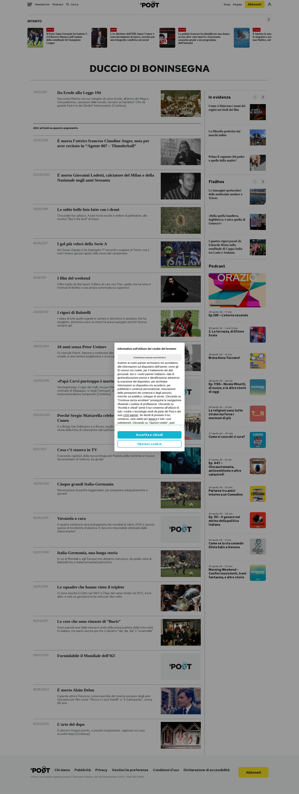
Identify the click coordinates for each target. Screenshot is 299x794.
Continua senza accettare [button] (149, 357)
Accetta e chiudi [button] (149, 435)
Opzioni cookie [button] (149, 444)
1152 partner (130, 415)
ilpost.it (153, 418)
